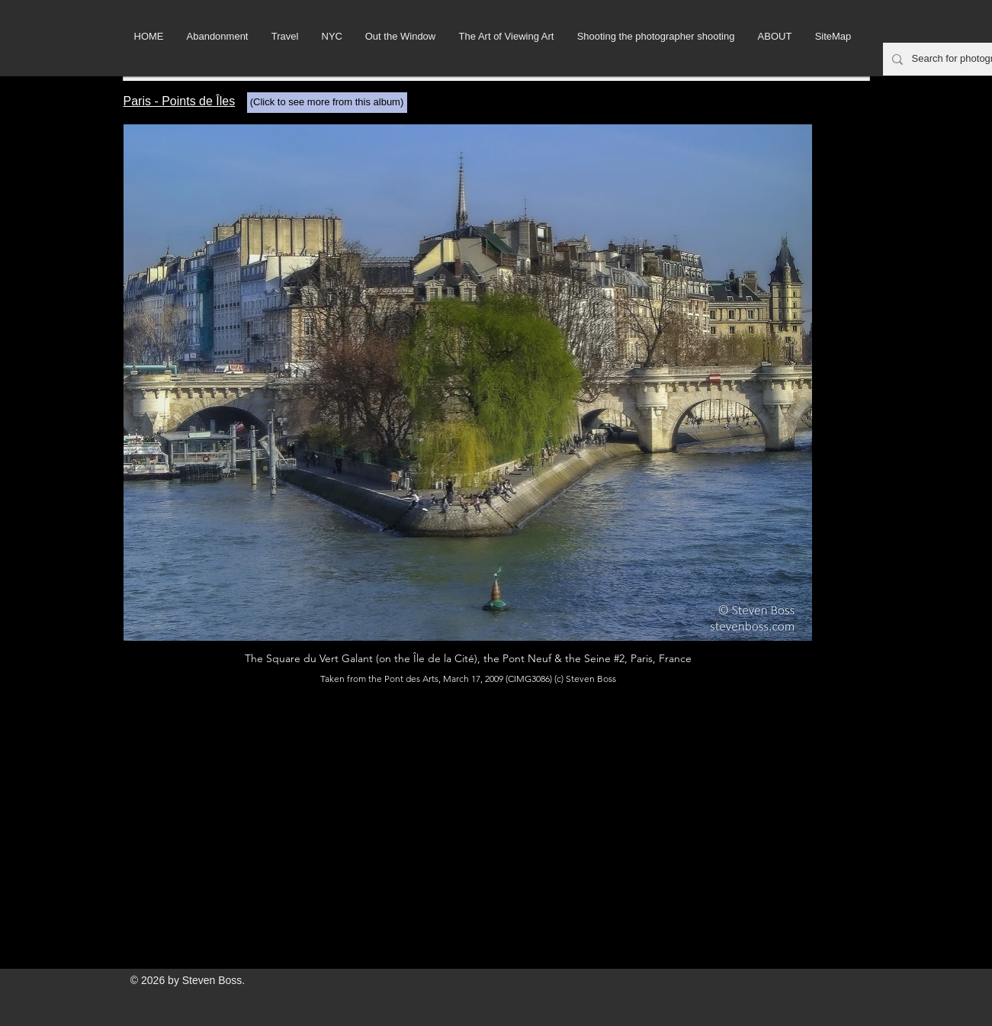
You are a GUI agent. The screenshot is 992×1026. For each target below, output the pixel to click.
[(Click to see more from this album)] (327, 102)
